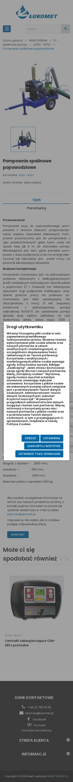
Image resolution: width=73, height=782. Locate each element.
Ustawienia (51, 438)
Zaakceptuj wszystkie (43, 446)
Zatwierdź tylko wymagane (39, 454)
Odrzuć (30, 438)
